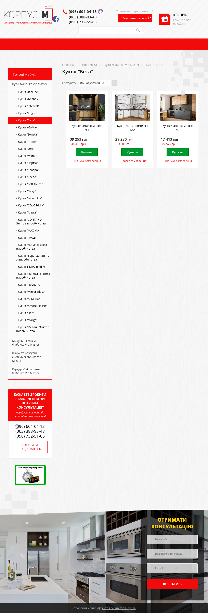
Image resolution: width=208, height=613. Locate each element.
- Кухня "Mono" (26, 156)
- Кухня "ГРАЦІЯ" (27, 237)
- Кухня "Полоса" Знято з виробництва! (33, 275)
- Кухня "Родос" (26, 113)
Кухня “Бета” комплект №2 (132, 128)
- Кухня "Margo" (27, 320)
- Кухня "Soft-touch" (29, 184)
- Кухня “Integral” (27, 106)
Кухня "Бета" (154, 65)
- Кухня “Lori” (25, 149)
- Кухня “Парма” (27, 163)
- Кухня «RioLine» (27, 92)
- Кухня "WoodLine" (29, 198)
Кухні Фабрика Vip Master (121, 65)
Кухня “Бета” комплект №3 (177, 128)
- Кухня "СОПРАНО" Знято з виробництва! (31, 221)
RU (50, 6)
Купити (86, 152)
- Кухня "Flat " (25, 313)
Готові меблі (89, 65)
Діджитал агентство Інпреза (116, 608)
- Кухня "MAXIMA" (28, 230)
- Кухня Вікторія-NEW (30, 266)
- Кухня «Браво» (27, 99)
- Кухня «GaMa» (26, 127)
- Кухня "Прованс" (28, 284)
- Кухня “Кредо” (26, 177)
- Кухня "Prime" (26, 141)
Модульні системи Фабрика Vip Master (25, 342)
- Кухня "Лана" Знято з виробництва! (31, 246)
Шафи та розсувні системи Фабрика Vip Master (26, 357)
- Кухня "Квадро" (27, 170)
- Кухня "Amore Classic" (32, 306)
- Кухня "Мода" (26, 191)
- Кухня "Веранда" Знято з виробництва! (33, 257)
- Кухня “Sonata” (27, 134)
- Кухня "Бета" (25, 120)
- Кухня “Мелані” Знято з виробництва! (33, 329)
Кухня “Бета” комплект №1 (87, 128)
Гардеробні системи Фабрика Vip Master (26, 371)
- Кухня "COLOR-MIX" (30, 205)
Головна (68, 65)
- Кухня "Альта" (26, 212)
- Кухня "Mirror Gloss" (30, 292)
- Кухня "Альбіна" (28, 299)
